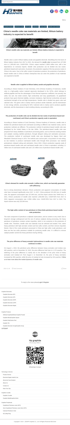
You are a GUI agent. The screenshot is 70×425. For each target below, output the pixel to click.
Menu (64, 20)
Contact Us (6, 385)
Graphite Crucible (6, 392)
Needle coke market (53, 26)
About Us (5, 382)
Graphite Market (8, 26)
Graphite (5, 317)
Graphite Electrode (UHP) (9, 302)
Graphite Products (6, 312)
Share (63, 268)
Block (9, 317)
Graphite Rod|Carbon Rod (9, 320)
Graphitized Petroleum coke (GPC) (12, 405)
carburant (35, 26)
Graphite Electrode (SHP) (9, 299)
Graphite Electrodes (7, 291)
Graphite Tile (6, 323)
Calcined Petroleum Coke (9, 410)
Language (62, 3)
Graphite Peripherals (7, 402)
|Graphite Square (14, 317)
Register (46, 282)
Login (40, 282)
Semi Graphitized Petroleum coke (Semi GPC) (15, 408)
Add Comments (17, 268)
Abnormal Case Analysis (9, 380)
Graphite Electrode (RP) (9, 294)
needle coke (46, 62)
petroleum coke (19, 26)
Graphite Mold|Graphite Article (10, 398)
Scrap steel (43, 26)
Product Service (7, 374)
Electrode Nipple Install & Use (10, 377)
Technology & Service (7, 371)
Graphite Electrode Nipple (9, 305)
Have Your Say (7, 388)
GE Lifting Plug (7, 413)
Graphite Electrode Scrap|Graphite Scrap (13, 325)
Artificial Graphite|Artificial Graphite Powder (14, 314)
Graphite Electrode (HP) (9, 297)
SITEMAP (5, 328)
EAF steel (28, 26)
